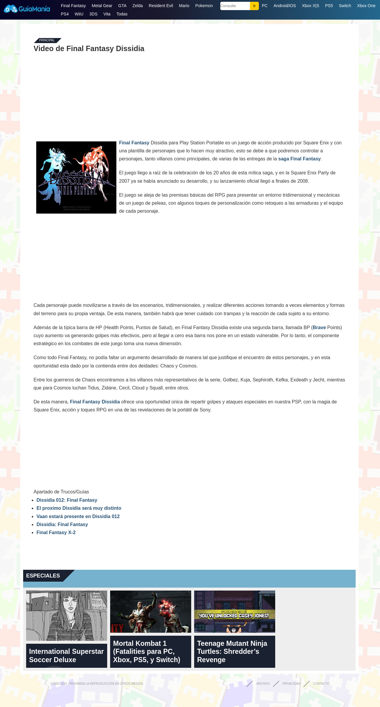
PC (264, 5)
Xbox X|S (310, 5)
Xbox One (366, 5)
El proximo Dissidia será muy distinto (79, 508)
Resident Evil (161, 5)
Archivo (263, 683)
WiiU (79, 14)
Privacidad (291, 683)
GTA (122, 5)
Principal (47, 41)
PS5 (329, 5)
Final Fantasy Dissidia (95, 401)
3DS (93, 14)
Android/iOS (284, 5)
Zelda (137, 5)
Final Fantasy (73, 5)
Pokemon (204, 5)
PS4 (65, 14)
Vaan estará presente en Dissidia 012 (78, 516)
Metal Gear (102, 5)
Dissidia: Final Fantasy (62, 524)
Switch (345, 5)
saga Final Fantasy (299, 158)
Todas (121, 14)
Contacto (321, 683)
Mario (184, 5)
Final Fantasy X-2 (56, 532)
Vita (106, 14)
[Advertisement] (189, 96)
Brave (319, 327)
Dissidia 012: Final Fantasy (67, 500)
